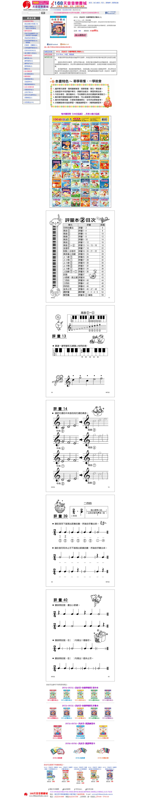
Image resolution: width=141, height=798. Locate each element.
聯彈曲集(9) (28, 66)
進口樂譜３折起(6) (31, 53)
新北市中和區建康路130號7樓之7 (70, 794)
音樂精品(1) (28, 97)
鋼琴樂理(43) (29, 61)
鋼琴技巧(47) (29, 63)
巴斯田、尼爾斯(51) (31, 45)
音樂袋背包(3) (29, 89)
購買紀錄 (115, 3)
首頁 (90, 3)
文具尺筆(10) (29, 92)
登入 (102, 3)
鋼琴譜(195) (28, 58)
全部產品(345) (29, 102)
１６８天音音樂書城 (55, 10)
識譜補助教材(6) (30, 84)
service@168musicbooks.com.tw (102, 794)
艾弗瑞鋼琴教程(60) (31, 48)
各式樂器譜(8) (29, 74)
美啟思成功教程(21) (31, 38)
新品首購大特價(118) (31, 24)
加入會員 (96, 3)
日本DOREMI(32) (30, 50)
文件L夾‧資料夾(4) (30, 95)
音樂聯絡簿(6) (29, 79)
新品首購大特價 (66, 10)
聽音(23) (27, 69)
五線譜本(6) (28, 81)
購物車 (108, 3)
